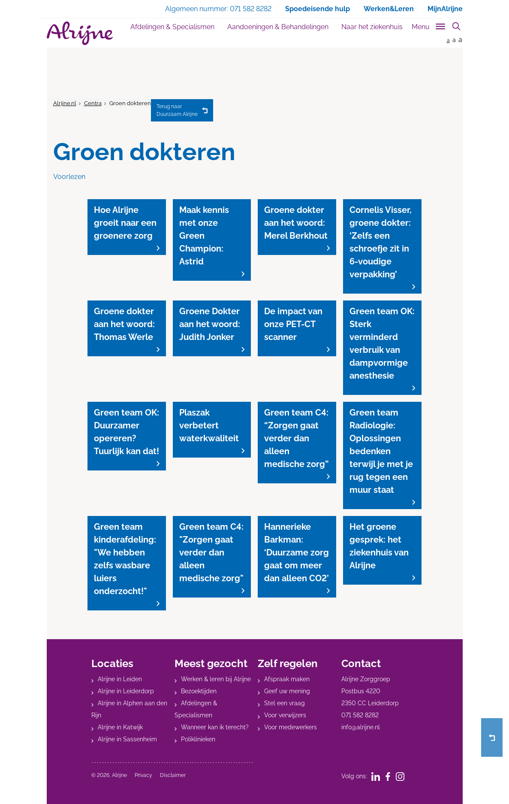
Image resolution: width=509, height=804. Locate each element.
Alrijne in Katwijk (120, 727)
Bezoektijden (199, 691)
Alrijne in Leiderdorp (126, 691)
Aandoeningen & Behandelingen (277, 27)
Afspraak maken (287, 679)
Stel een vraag (284, 703)
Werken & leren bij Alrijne (216, 679)
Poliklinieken (198, 739)
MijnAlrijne (445, 9)
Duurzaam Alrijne (177, 110)
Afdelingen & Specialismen (172, 27)
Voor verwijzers (285, 715)
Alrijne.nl (64, 103)
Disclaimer (173, 775)
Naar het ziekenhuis (372, 27)
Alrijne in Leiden (120, 679)
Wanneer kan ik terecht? (215, 727)
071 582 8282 (360, 715)
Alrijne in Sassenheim (127, 739)
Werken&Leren (389, 9)
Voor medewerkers (290, 727)
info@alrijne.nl (360, 727)
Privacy (143, 775)
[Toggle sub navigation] (429, 25)
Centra (93, 103)
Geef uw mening (287, 691)
